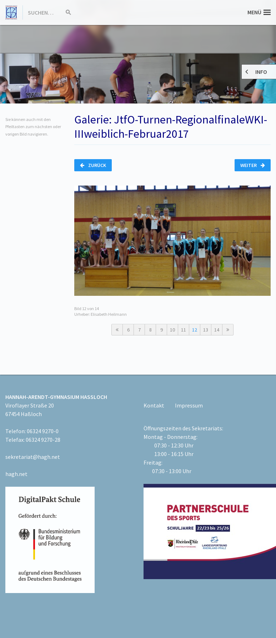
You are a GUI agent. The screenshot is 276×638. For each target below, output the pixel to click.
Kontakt (154, 405)
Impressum (189, 405)
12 (194, 329)
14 (216, 329)
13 (205, 329)
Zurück (93, 165)
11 (183, 329)
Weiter (252, 165)
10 (172, 329)
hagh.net (16, 473)
